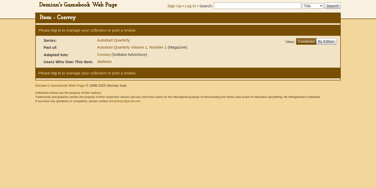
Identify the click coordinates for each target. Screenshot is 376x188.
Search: (206, 6)
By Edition (326, 41)
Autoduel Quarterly (113, 40)
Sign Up (174, 6)
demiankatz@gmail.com (124, 101)
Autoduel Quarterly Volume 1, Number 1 (132, 47)
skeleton (104, 61)
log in (56, 30)
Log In (190, 6)
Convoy (104, 54)
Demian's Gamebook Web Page (78, 5)
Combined (306, 41)
